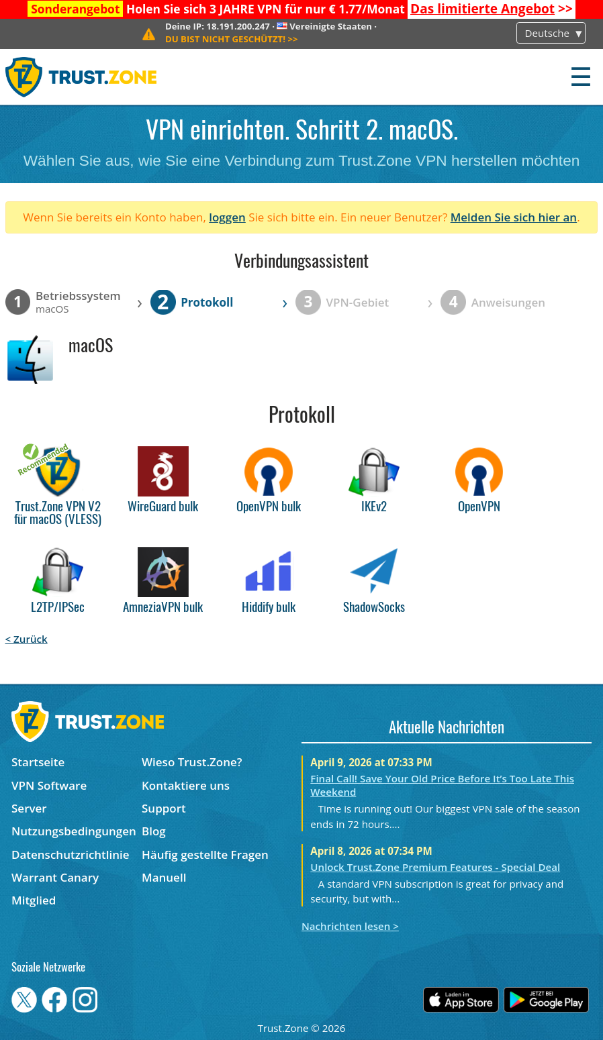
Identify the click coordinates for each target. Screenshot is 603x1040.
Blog (154, 831)
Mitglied (33, 900)
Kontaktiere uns (186, 785)
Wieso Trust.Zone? (192, 762)
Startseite (37, 762)
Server (29, 808)
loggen (227, 217)
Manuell (164, 877)
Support (164, 808)
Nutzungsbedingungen (73, 831)
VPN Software (49, 785)
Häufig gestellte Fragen (205, 854)
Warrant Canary (55, 877)
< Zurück (26, 638)
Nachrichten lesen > (350, 926)
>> (491, 8)
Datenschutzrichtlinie (70, 854)
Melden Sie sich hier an (514, 217)
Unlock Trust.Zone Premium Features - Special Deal (435, 867)
